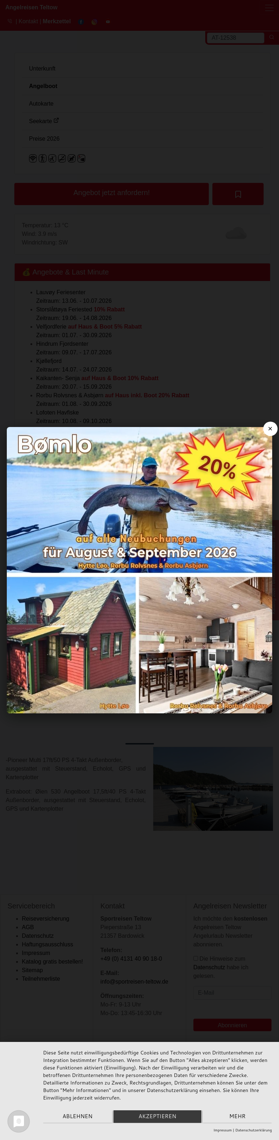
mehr (238, 1117)
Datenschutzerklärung (253, 1129)
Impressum (222, 1129)
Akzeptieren (157, 1117)
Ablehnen (77, 1117)
